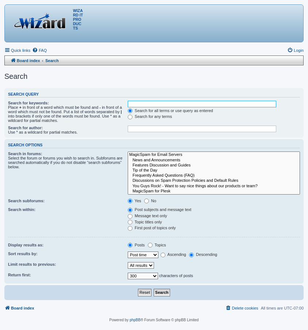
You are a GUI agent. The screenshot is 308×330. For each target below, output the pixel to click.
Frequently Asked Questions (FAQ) (213, 175)
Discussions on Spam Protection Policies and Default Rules (213, 180)
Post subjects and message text (159, 209)
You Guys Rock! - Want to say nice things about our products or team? (213, 186)
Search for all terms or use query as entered (170, 110)
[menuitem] (39, 50)
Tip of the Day (213, 170)
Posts (136, 245)
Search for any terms (150, 116)
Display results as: (25, 245)
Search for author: (25, 128)
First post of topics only (152, 228)
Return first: (19, 275)
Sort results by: (23, 254)
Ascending (173, 254)
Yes (134, 201)
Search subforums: (26, 201)
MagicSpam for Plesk (213, 191)
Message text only (147, 216)
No (150, 201)
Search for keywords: (28, 103)
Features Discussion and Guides (213, 165)
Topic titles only (145, 222)
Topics (157, 245)
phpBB (135, 320)
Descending (203, 254)
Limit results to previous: (32, 264)
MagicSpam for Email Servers (213, 154)
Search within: (21, 209)
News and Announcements (213, 160)
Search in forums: (25, 153)
